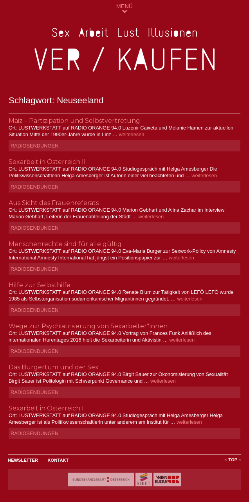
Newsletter (23, 460)
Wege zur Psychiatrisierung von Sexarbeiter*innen (88, 326)
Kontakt (58, 460)
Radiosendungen (34, 146)
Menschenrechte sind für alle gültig (65, 244)
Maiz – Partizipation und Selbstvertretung (74, 120)
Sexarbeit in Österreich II (47, 162)
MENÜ (124, 8)
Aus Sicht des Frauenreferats (54, 203)
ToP (232, 459)
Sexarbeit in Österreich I (46, 408)
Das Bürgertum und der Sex (54, 367)
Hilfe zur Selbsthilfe (39, 285)
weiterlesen (131, 134)
